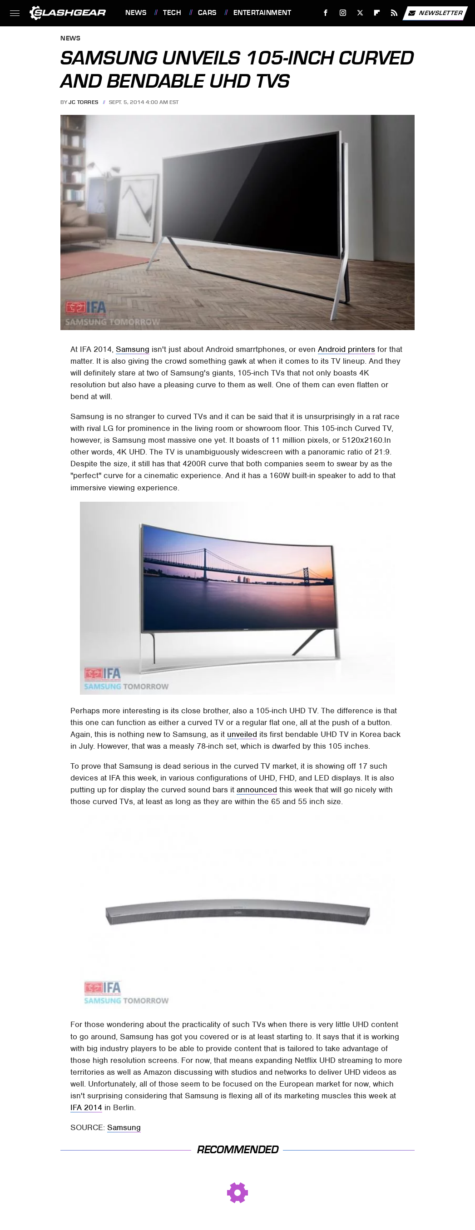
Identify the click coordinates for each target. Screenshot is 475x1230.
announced (257, 790)
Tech (172, 13)
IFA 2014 (86, 1107)
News (135, 13)
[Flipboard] (377, 13)
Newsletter (435, 13)
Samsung (132, 349)
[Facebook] (325, 13)
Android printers (346, 349)
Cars (207, 13)
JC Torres (84, 102)
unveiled (242, 734)
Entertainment (262, 13)
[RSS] (394, 13)
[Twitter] (359, 13)
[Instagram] (343, 13)
